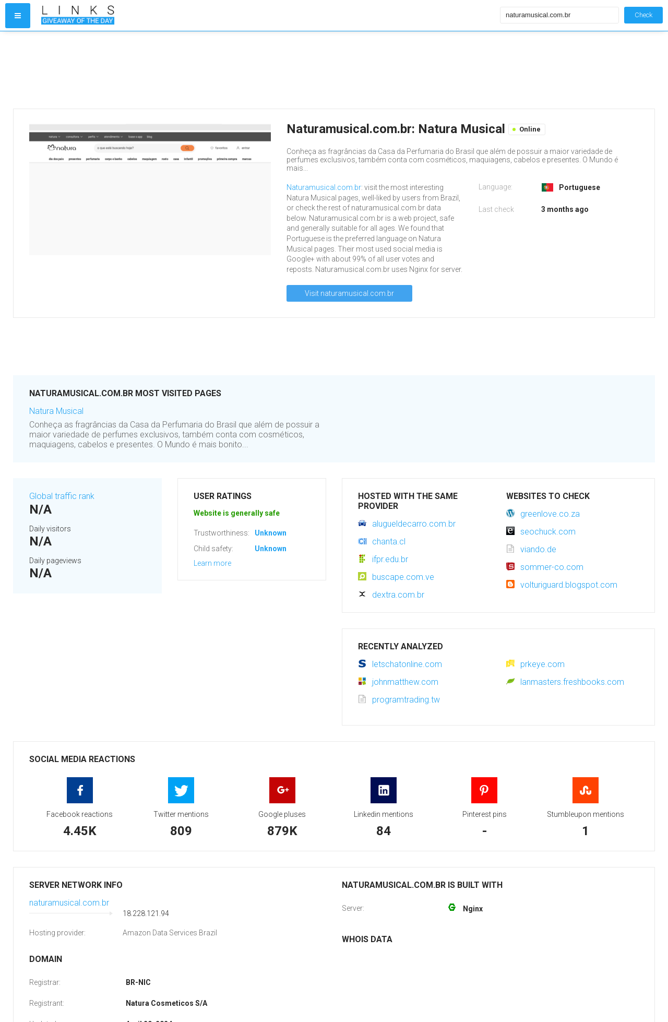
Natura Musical (56, 411)
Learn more (212, 563)
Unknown (271, 533)
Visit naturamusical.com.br (349, 293)
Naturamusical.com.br (324, 187)
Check (643, 15)
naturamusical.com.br (69, 903)
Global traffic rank (61, 496)
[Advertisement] (268, 69)
